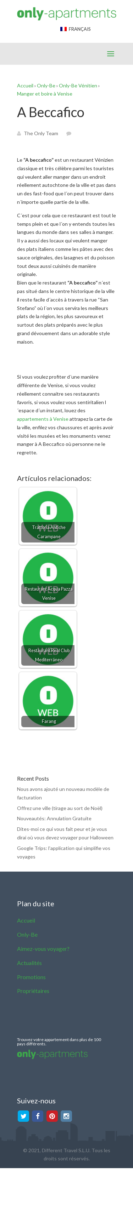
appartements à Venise (42, 419)
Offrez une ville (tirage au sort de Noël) (59, 808)
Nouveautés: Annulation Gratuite (54, 818)
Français (75, 29)
